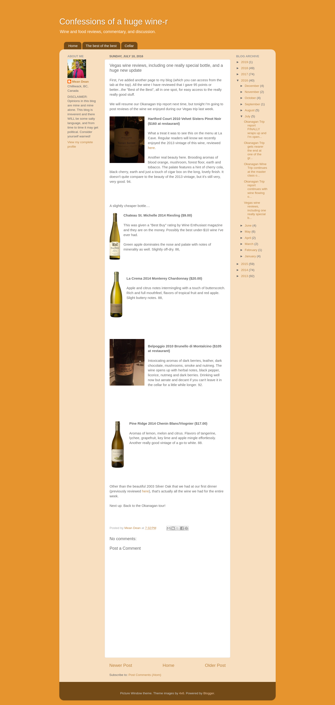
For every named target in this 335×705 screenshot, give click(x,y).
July (248, 116)
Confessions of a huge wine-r (113, 21)
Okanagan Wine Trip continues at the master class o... (255, 169)
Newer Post (120, 665)
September (253, 104)
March (249, 244)
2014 (245, 270)
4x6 (181, 693)
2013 (245, 276)
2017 (245, 74)
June (248, 225)
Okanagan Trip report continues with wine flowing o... (256, 189)
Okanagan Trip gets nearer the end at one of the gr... (254, 150)
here (151, 148)
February (251, 250)
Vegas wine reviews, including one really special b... (255, 210)
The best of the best (101, 46)
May (248, 231)
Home (73, 46)
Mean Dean (80, 81)
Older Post (215, 665)
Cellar (129, 46)
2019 (245, 62)
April (248, 238)
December (252, 86)
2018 (245, 68)
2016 (245, 80)
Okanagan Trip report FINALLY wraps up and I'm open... (255, 129)
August (250, 110)
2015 (245, 264)
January (251, 256)
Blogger (208, 693)
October (251, 98)
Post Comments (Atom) (145, 675)
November (252, 92)
